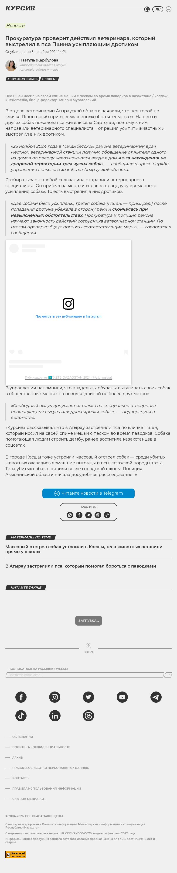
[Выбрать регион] (147, 9)
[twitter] (88, 697)
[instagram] (54, 697)
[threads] (88, 715)
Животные (49, 79)
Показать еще (89, 621)
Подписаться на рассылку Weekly (38, 669)
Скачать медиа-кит (29, 799)
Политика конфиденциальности (41, 747)
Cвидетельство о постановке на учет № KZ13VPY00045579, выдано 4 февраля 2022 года (70, 833)
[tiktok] (21, 715)
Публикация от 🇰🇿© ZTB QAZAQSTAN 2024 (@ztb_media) (68, 377)
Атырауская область (22, 79)
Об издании (22, 737)
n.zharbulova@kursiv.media (38, 69)
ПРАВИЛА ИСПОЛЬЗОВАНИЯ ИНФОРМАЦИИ (46, 788)
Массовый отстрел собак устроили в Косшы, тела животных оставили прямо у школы (84, 549)
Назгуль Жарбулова (38, 60)
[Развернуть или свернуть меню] (169, 9)
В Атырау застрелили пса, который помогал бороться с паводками (80, 566)
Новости (15, 25)
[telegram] (156, 697)
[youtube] (122, 697)
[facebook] (21, 697)
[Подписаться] (168, 675)
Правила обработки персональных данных (50, 768)
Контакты (20, 778)
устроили (64, 457)
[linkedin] (55, 715)
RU (157, 9)
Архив (17, 757)
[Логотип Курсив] (20, 8)
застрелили (98, 427)
